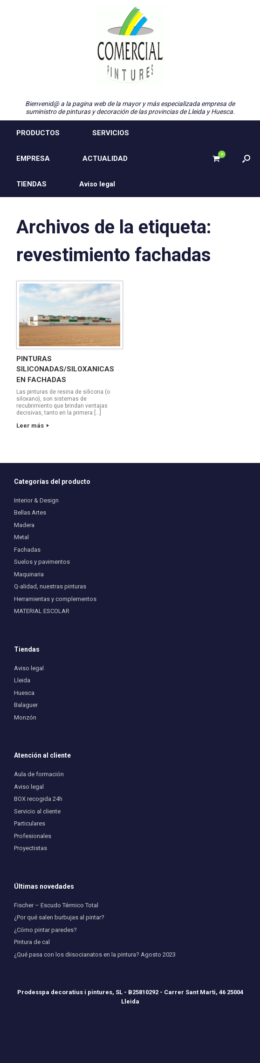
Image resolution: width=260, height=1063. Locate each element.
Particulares (29, 823)
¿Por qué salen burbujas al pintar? (59, 917)
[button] (246, 158)
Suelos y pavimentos (42, 561)
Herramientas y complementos (55, 598)
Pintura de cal (32, 941)
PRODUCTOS (38, 133)
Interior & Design (36, 500)
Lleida (22, 680)
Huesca (24, 692)
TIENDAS (31, 184)
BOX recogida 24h (38, 798)
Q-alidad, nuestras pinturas (50, 586)
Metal (21, 537)
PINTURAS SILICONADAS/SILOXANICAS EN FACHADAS (65, 369)
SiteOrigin (146, 1044)
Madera (24, 525)
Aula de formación (39, 774)
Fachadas (27, 549)
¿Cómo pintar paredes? (45, 929)
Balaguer (26, 704)
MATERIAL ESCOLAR (41, 610)
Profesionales (32, 835)
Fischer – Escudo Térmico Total (56, 905)
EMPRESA (33, 158)
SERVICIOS (110, 133)
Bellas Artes (30, 512)
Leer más (32, 425)
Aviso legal (97, 184)
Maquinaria (29, 574)
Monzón (25, 717)
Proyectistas (30, 848)
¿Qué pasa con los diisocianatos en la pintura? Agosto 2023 (95, 954)
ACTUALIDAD (105, 158)
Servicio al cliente (37, 811)
